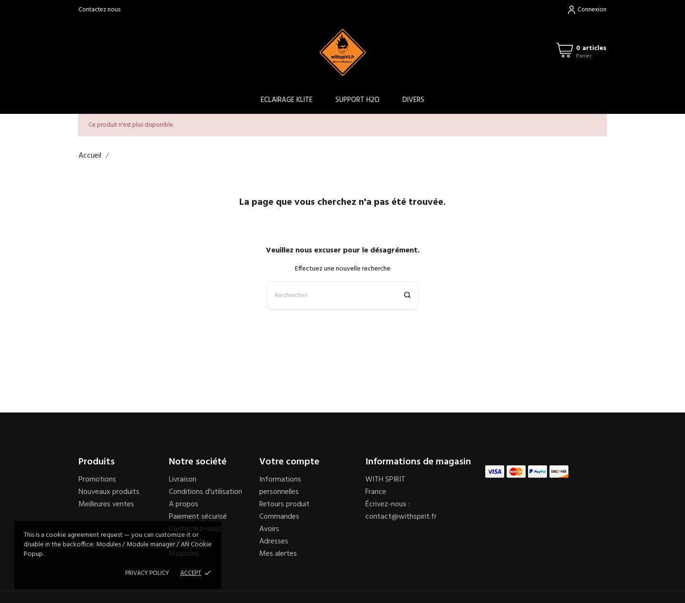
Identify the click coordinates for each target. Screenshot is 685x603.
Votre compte (289, 462)
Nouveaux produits (108, 492)
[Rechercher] (342, 295)
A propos (183, 504)
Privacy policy (147, 573)
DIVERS (413, 100)
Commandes (279, 517)
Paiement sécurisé (198, 517)
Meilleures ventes (106, 504)
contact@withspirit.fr (401, 517)
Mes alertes (278, 554)
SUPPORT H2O (357, 100)
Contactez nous (99, 10)
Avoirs (269, 529)
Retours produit (284, 504)
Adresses (273, 541)
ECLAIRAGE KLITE (287, 100)
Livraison (182, 479)
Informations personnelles (280, 485)
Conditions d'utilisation (205, 492)
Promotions (97, 479)
